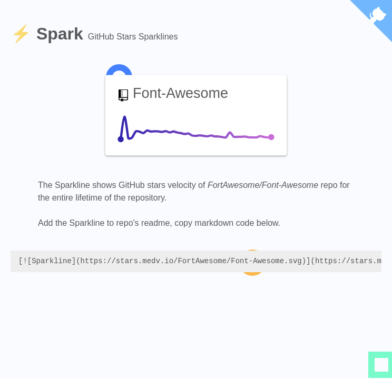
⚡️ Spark (49, 33)
